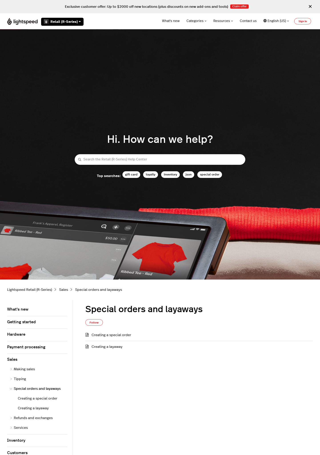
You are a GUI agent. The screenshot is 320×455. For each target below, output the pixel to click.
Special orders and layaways (98, 290)
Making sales (22, 369)
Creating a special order (111, 335)
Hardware (16, 335)
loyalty (150, 174)
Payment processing (26, 347)
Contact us (248, 21)
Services (19, 427)
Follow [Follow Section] (94, 322)
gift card (131, 174)
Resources (223, 21)
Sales (63, 290)
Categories (196, 21)
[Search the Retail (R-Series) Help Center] (160, 159)
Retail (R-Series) (62, 21)
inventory (170, 174)
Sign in (302, 21)
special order (209, 174)
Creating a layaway (107, 347)
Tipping (18, 379)
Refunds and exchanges (31, 418)
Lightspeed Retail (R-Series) (29, 290)
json (189, 174)
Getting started (21, 322)
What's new (171, 21)
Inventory (16, 441)
